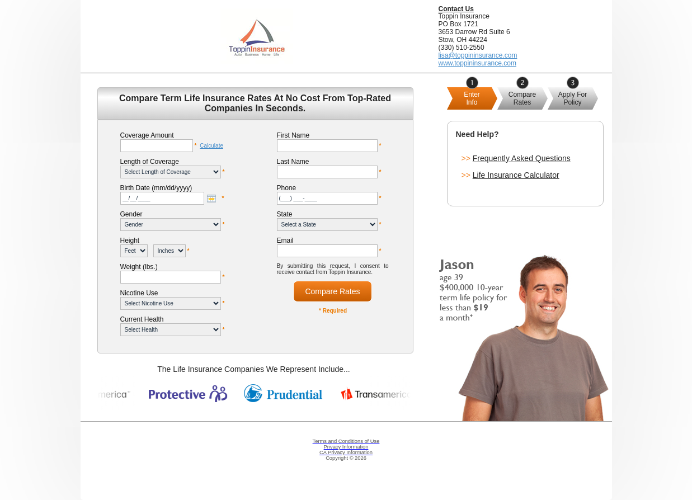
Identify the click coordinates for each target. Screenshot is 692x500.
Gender (131, 214)
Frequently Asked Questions (522, 158)
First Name (293, 135)
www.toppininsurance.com (477, 63)
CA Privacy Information (346, 452)
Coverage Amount (147, 135)
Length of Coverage (149, 162)
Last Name (293, 162)
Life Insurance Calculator (516, 175)
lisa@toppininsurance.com (478, 55)
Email (285, 240)
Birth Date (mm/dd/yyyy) (156, 188)
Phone (286, 188)
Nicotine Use (139, 293)
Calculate (211, 146)
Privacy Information (346, 447)
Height (130, 240)
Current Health (142, 319)
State (285, 214)
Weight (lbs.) (139, 267)
